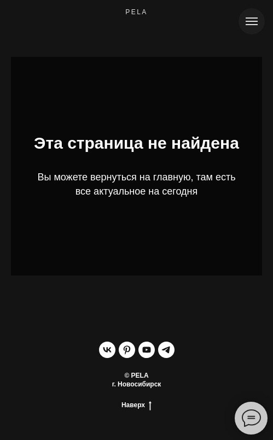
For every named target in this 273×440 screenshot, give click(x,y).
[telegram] (166, 350)
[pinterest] (127, 350)
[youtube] (146, 350)
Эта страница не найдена (136, 143)
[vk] (107, 350)
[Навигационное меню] (252, 21)
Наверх (136, 405)
